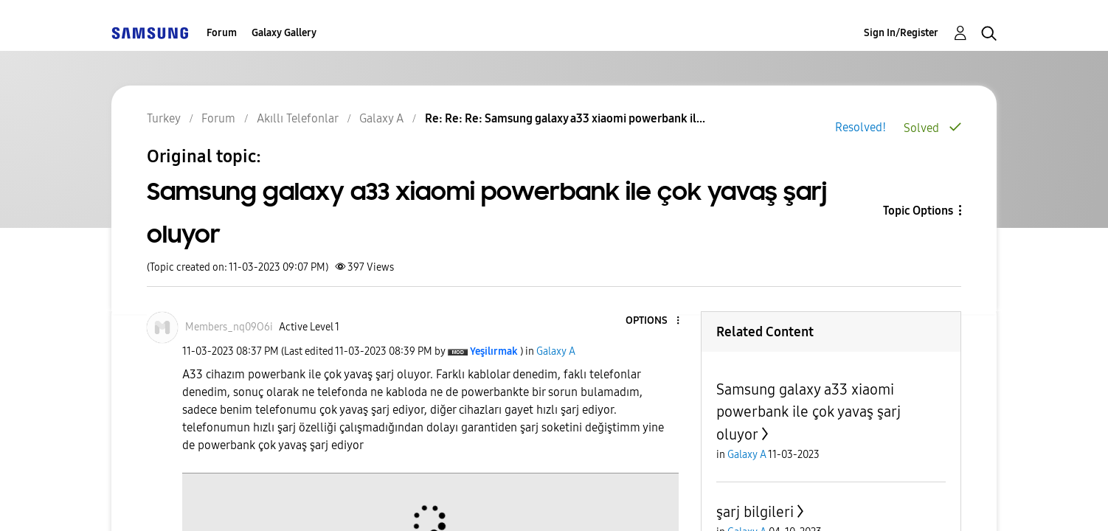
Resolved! (860, 127)
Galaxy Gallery (284, 33)
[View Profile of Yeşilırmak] (494, 308)
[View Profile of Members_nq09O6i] (229, 285)
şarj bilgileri (755, 469)
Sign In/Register (901, 33)
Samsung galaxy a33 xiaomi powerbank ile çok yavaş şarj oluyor (808, 369)
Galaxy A (555, 308)
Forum (222, 33)
